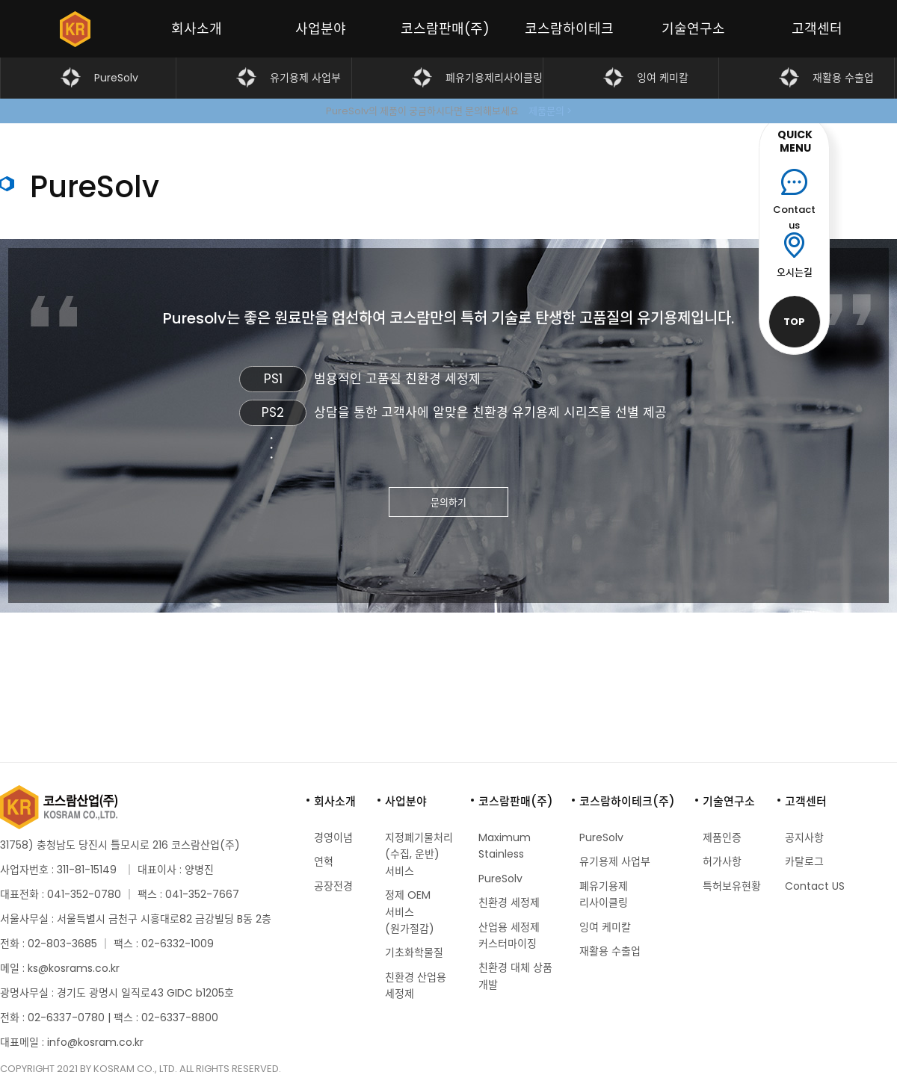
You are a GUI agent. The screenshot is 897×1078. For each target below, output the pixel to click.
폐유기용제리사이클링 (494, 77)
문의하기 (448, 502)
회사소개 (196, 28)
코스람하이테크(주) (569, 38)
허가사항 (722, 861)
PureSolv (116, 77)
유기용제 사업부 (305, 77)
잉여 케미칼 (662, 77)
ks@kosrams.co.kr (74, 968)
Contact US (815, 886)
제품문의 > (550, 111)
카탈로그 (804, 861)
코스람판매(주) (445, 28)
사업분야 (320, 28)
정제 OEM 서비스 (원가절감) (409, 912)
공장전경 (333, 886)
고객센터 (817, 28)
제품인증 (722, 837)
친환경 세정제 (509, 902)
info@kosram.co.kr (95, 1042)
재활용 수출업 (843, 77)
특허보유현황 (732, 886)
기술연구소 (693, 28)
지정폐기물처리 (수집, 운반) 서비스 (419, 854)
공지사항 (804, 837)
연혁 (323, 861)
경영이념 (333, 837)
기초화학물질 (414, 952)
